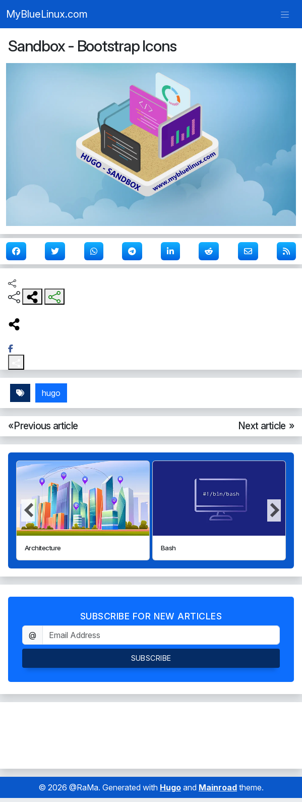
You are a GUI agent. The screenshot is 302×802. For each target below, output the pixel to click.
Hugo (170, 787)
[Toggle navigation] (285, 14)
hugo (51, 393)
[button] (274, 510)
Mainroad (218, 787)
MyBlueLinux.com (47, 14)
